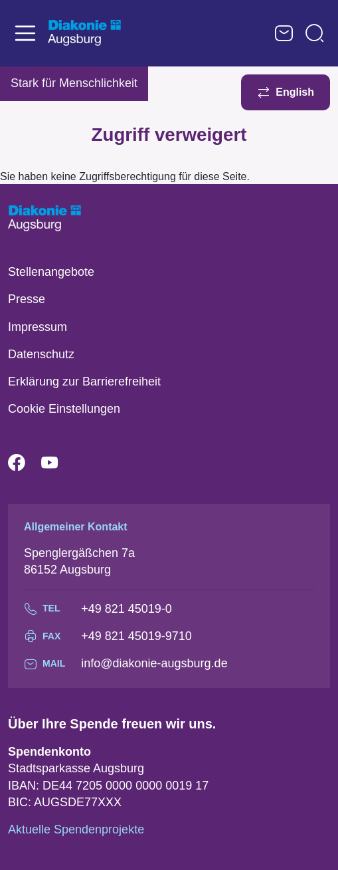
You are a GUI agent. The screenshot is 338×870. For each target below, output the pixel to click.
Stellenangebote (51, 271)
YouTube (57, 463)
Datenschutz (41, 354)
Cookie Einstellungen (64, 408)
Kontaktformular (284, 33)
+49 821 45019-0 (126, 608)
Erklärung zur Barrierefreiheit (84, 381)
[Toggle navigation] (25, 33)
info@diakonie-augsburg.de (154, 663)
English (295, 92)
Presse (26, 299)
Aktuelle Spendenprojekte (76, 829)
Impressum (37, 327)
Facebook (24, 463)
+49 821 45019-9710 (136, 636)
